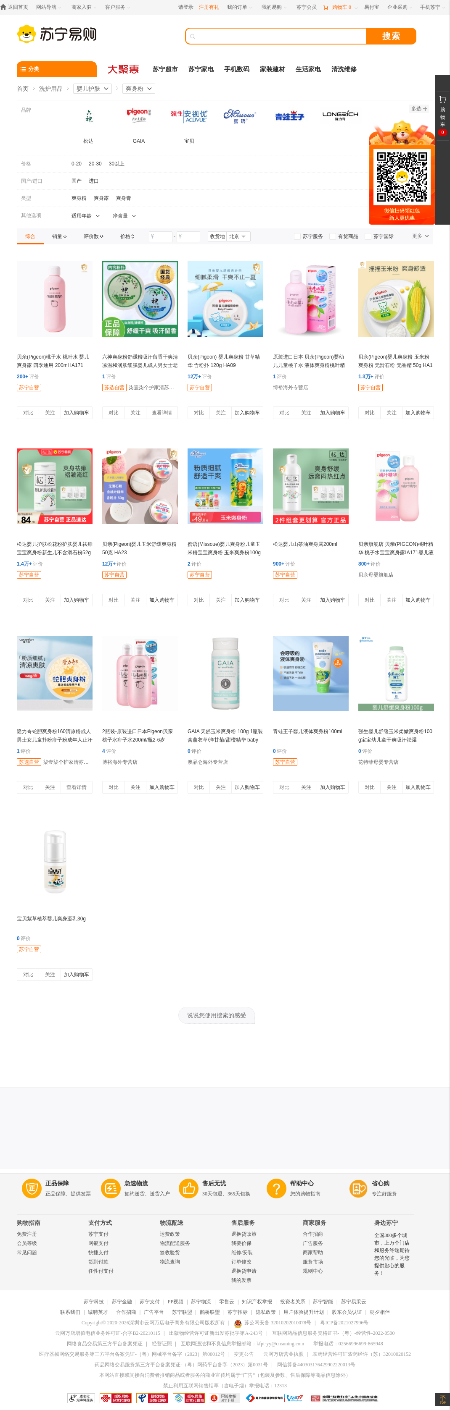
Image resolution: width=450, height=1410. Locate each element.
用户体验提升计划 (303, 1312)
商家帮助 (313, 1252)
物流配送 (171, 1223)
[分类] (57, 69)
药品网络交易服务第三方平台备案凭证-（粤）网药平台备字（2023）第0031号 (181, 1365)
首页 (23, 88)
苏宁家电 (201, 69)
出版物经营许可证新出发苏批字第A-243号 (216, 1333)
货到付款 (98, 1262)
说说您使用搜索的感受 (216, 1015)
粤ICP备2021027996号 (344, 1323)
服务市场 (313, 1262)
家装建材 (272, 69)
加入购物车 (76, 413)
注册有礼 (209, 7)
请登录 (185, 7)
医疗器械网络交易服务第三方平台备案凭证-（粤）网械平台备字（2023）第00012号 (132, 1354)
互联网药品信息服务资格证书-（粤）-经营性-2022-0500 (333, 1333)
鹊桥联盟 (210, 1312)
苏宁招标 (238, 1312)
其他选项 (31, 215)
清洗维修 (344, 69)
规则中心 (313, 1271)
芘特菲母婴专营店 (378, 762)
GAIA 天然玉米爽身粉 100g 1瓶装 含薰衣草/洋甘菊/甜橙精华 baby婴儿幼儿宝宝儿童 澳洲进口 (225, 740)
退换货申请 (244, 1271)
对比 (28, 413)
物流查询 (170, 1262)
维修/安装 (242, 1252)
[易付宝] (372, 7)
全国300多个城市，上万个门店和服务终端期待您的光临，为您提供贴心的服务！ (392, 1254)
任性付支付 (101, 1271)
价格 (26, 164)
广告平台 (154, 1312)
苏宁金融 (122, 1302)
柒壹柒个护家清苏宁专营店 (159, 388)
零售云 (226, 1302)
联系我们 (70, 1312)
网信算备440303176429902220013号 (316, 1365)
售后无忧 (214, 1183)
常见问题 (27, 1252)
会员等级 (27, 1243)
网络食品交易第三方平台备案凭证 (105, 1344)
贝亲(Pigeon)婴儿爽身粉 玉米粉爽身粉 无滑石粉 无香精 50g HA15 (395, 365)
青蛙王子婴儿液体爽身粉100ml (307, 731)
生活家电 (308, 69)
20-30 (95, 164)
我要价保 (241, 1243)
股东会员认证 (347, 1312)
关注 (50, 413)
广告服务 (313, 1243)
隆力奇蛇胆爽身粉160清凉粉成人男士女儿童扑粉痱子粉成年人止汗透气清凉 (55, 740)
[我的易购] (274, 7)
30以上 (116, 164)
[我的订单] (240, 7)
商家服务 (314, 1223)
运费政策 (170, 1234)
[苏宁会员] (306, 7)
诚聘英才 (98, 1312)
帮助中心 (302, 1183)
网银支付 (98, 1243)
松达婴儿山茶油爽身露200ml (305, 544)
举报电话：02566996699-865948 (348, 1344)
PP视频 (175, 1302)
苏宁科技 (94, 1302)
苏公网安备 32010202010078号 (272, 1323)
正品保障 (57, 1183)
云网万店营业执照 (283, 1354)
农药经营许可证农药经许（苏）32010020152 (361, 1354)
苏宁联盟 (182, 1312)
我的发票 (241, 1280)
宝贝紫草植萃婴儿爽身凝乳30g (51, 919)
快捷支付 (98, 1252)
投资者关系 (292, 1302)
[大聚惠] (124, 69)
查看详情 (162, 413)
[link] (30, 236)
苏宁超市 (165, 69)
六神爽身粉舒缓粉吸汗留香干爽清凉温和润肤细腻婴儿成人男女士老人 (140, 365)
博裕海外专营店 (290, 388)
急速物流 (136, 1183)
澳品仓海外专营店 (208, 762)
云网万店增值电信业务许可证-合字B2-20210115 (107, 1333)
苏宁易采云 (353, 1302)
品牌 (26, 110)
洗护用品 (51, 88)
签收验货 (170, 1252)
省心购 (380, 1183)
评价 (28, 377)
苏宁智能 (323, 1302)
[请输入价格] (160, 236)
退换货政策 (244, 1234)
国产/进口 (31, 181)
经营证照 (162, 1344)
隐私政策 (266, 1312)
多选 (419, 109)
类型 (26, 198)
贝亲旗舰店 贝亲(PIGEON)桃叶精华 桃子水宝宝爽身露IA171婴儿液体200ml (396, 552)
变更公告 (244, 1354)
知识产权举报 (257, 1302)
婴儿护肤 (88, 88)
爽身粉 (134, 88)
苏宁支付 (98, 1234)
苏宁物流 (201, 1302)
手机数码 (236, 69)
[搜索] (282, 36)
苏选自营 (114, 388)
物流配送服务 (175, 1243)
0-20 (76, 164)
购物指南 (28, 1223)
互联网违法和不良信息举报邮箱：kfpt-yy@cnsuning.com (242, 1344)
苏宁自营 (29, 388)
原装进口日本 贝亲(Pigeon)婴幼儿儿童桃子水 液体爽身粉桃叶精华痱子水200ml (309, 365)
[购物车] (340, 7)
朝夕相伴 (380, 1312)
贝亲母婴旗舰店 (376, 575)
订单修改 (241, 1262)
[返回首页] (16, 7)
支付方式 (100, 1223)
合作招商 (313, 1234)
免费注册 (27, 1234)
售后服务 (243, 1223)
